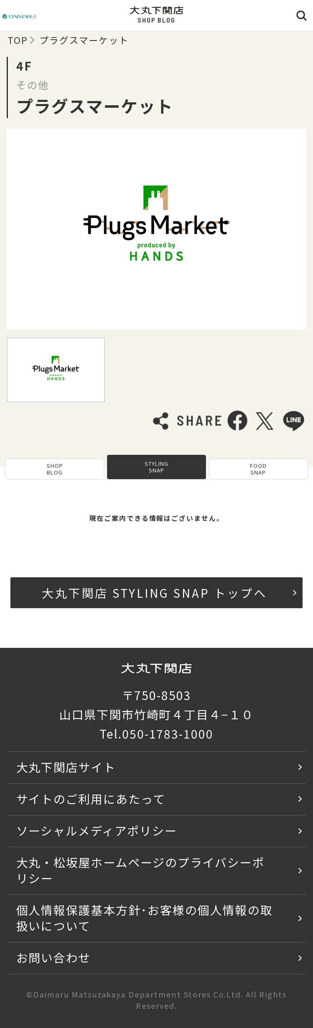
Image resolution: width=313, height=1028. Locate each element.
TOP (18, 39)
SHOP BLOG (55, 469)
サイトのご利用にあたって (91, 798)
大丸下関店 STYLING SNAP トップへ (169, 592)
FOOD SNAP (258, 469)
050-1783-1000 (167, 733)
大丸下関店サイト (66, 766)
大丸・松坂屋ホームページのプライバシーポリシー (140, 869)
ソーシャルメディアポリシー (96, 830)
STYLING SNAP (156, 466)
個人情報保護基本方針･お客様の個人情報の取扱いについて (144, 917)
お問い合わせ (53, 957)
